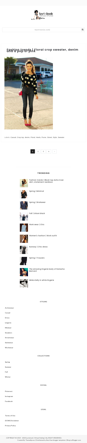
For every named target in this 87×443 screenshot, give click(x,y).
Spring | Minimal (36, 191)
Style (55, 137)
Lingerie (8, 323)
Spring (7, 362)
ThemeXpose (30, 440)
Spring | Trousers (37, 258)
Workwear (9, 348)
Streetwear (9, 338)
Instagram (9, 396)
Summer (8, 367)
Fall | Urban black (37, 213)
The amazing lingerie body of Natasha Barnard (47, 270)
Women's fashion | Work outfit (43, 235)
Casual (13, 137)
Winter (8, 377)
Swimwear (9, 343)
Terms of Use (10, 416)
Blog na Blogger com (74, 440)
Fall (6, 372)
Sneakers (8, 333)
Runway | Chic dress (38, 247)
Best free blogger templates (55, 440)
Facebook (9, 401)
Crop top (20, 137)
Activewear (9, 308)
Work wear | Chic (36, 224)
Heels (38, 137)
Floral (33, 137)
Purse (44, 137)
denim (27, 137)
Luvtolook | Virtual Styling (35, 438)
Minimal (8, 328)
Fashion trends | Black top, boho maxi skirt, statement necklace (46, 181)
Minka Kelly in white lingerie (41, 280)
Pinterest (9, 391)
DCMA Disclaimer (12, 421)
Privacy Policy (10, 426)
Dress (7, 318)
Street (49, 137)
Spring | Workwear (37, 202)
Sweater (61, 137)
